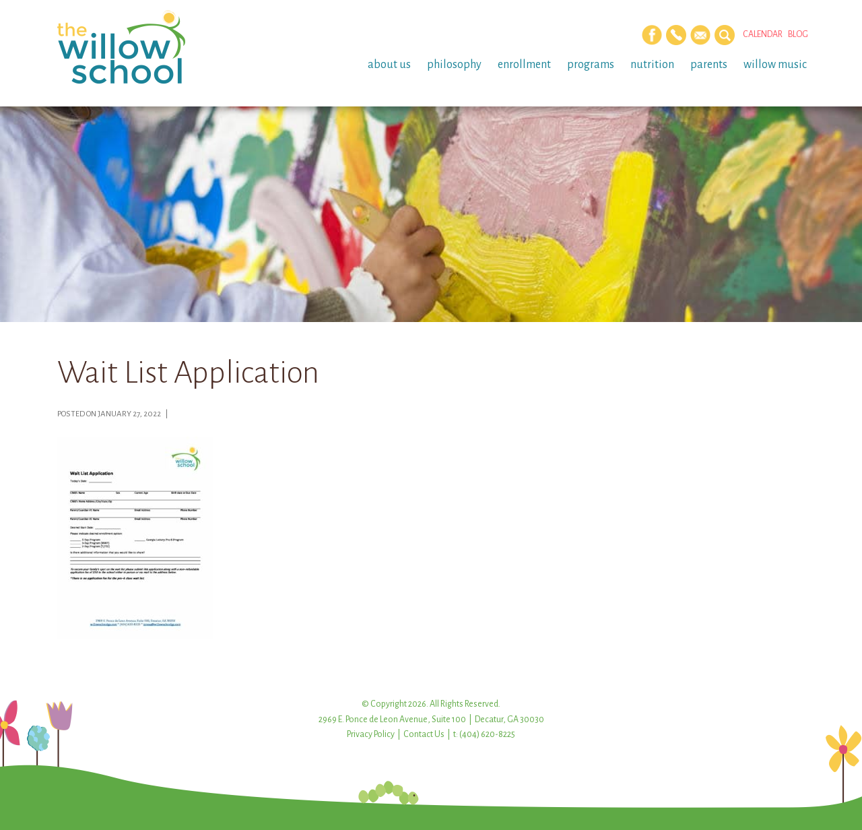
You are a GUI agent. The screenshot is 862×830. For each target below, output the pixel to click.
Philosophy (454, 65)
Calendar (763, 34)
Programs (590, 65)
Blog (798, 34)
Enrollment (524, 65)
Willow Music (775, 65)
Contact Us (423, 734)
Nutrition (652, 65)
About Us (389, 65)
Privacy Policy (371, 734)
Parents (708, 65)
